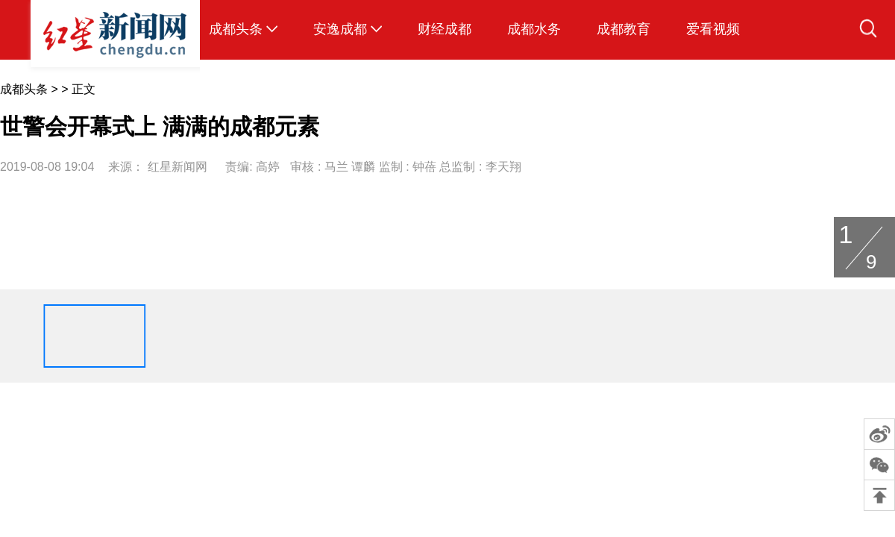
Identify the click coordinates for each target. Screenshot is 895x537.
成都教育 (623, 29)
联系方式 (422, 395)
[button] (21, 336)
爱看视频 (713, 29)
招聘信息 (523, 395)
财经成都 (444, 29)
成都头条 (236, 29)
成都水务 (534, 29)
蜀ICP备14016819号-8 (450, 414)
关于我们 (372, 395)
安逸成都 (340, 29)
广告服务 (473, 395)
